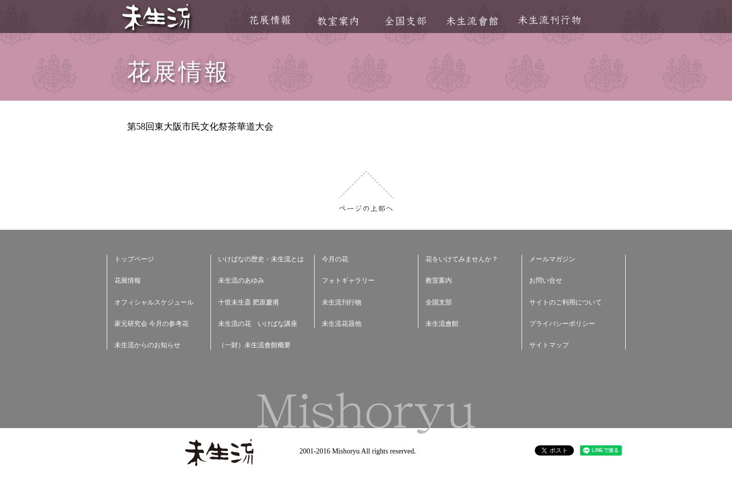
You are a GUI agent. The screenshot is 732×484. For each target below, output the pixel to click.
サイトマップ (549, 345)
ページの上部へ (366, 191)
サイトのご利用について (565, 302)
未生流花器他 (341, 323)
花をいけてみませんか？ (461, 259)
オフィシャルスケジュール (154, 302)
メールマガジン (552, 259)
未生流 (156, 18)
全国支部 (405, 21)
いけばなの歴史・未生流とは (261, 259)
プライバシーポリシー (562, 323)
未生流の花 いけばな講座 (257, 323)
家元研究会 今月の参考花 (151, 323)
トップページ (134, 259)
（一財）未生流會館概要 (254, 345)
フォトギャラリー (348, 280)
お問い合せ (545, 280)
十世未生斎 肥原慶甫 (248, 302)
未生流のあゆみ (241, 280)
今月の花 (335, 259)
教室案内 (337, 21)
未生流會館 (472, 21)
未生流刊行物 (549, 20)
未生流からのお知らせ (147, 345)
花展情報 (270, 20)
